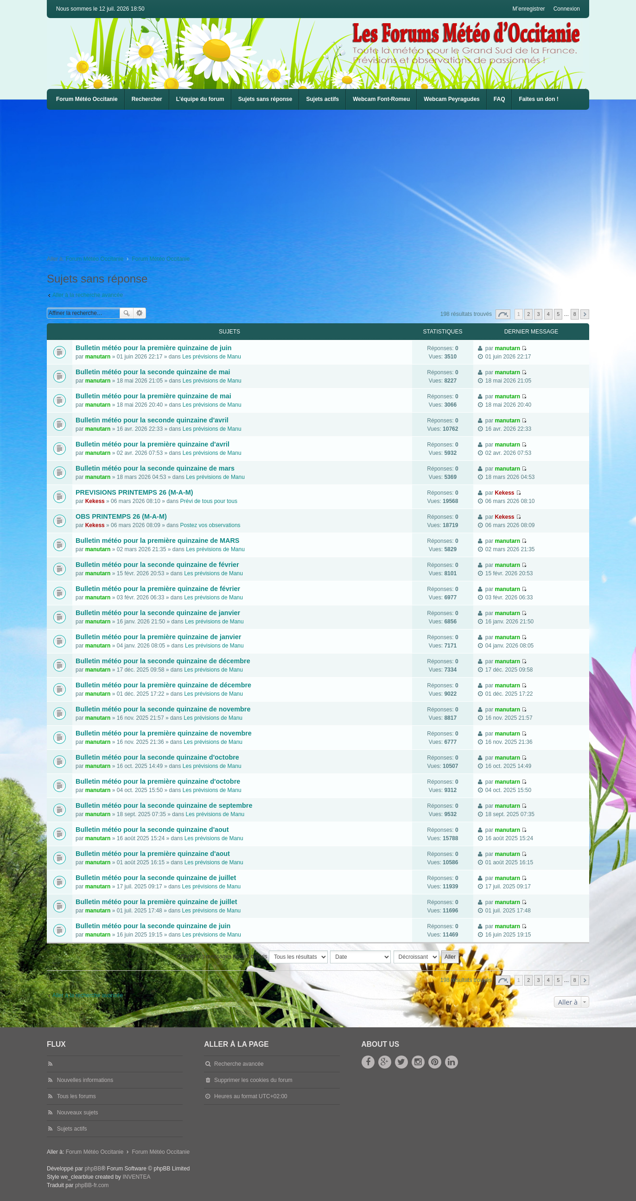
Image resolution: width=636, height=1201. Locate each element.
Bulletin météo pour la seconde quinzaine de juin (153, 926)
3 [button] (538, 314)
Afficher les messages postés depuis (252, 956)
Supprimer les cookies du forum (253, 1080)
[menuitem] (381, 99)
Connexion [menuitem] (566, 9)
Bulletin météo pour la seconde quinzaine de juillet (156, 877)
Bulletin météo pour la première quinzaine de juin (154, 348)
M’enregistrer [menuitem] (529, 9)
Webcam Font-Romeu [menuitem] (381, 99)
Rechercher (147, 99)
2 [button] (528, 314)
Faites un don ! (538, 99)
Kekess (95, 501)
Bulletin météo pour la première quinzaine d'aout (153, 853)
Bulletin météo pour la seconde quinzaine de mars (155, 468)
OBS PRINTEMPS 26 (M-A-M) (121, 516)
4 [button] (548, 314)
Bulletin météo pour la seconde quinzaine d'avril (152, 420)
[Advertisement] (325, 179)
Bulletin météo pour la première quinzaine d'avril (152, 444)
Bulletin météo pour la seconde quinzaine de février (157, 564)
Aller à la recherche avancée (87, 295)
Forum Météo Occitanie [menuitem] (87, 99)
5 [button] (558, 314)
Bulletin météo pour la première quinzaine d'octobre (158, 781)
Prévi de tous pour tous (208, 501)
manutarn (98, 356)
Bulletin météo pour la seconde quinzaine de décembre (163, 661)
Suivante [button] (584, 314)
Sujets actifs (322, 99)
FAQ (499, 99)
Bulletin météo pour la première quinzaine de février (158, 588)
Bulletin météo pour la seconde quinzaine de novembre (163, 709)
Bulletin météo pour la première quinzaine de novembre (164, 733)
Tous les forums (76, 1096)
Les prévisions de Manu (211, 356)
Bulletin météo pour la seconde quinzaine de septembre (164, 805)
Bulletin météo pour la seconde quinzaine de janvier (158, 612)
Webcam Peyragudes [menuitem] (452, 99)
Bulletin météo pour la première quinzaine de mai (153, 396)
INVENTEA (136, 1177)
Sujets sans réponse (265, 99)
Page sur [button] (503, 314)
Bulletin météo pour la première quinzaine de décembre (163, 685)
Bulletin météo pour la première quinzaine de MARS (157, 540)
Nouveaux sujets (77, 1112)
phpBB (92, 1168)
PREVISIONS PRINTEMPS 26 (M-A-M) (134, 492)
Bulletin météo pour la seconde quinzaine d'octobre (157, 757)
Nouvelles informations (85, 1080)
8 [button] (574, 314)
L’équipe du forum (200, 99)
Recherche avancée (140, 313)
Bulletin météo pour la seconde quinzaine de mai (153, 372)
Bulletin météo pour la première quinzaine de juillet (156, 901)
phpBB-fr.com (92, 1185)
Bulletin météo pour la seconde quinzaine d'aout (152, 829)
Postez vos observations (210, 525)
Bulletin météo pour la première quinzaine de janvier (158, 637)
